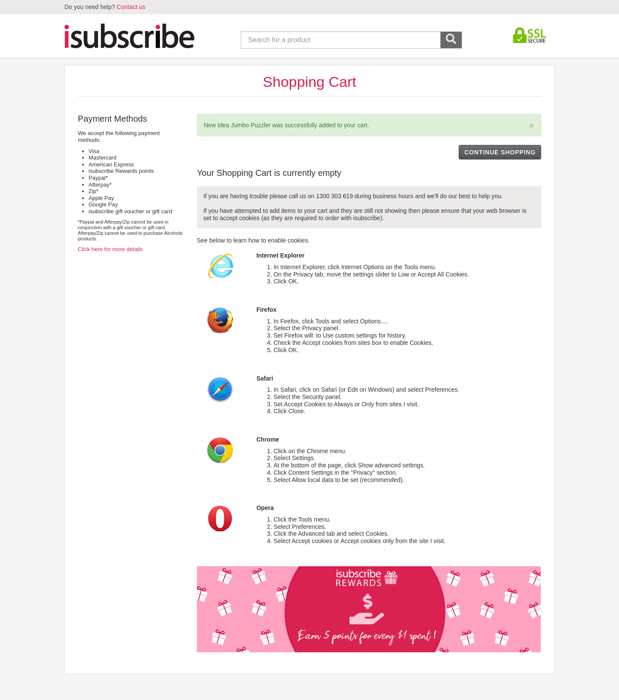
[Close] (531, 125)
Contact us (130, 6)
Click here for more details (110, 249)
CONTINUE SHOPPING (500, 152)
